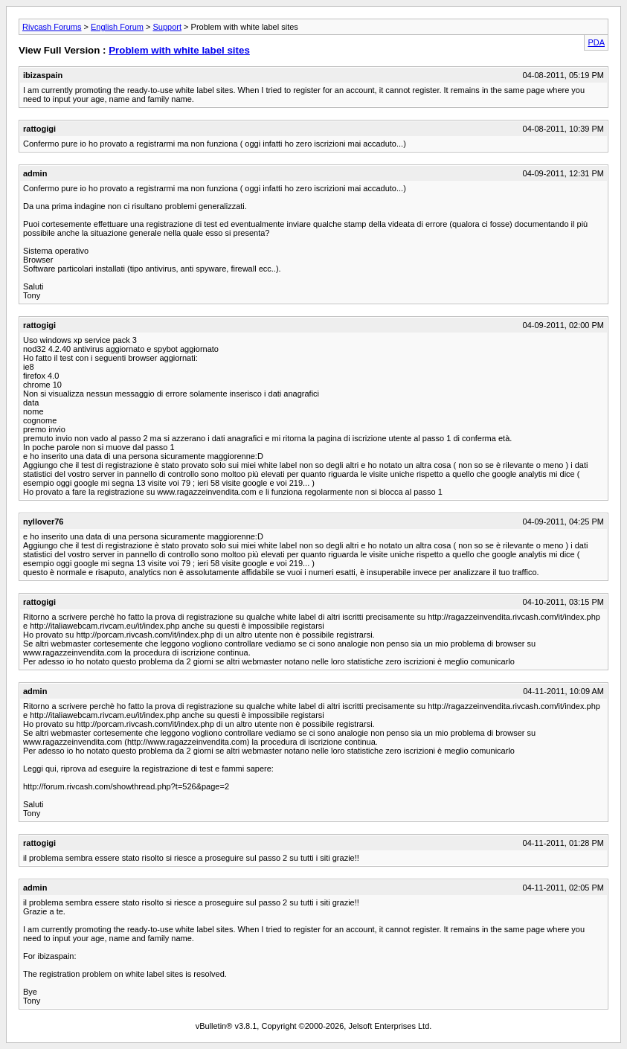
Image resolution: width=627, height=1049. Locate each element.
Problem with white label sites (179, 50)
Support (166, 26)
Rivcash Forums (51, 26)
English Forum (117, 26)
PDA (596, 42)
